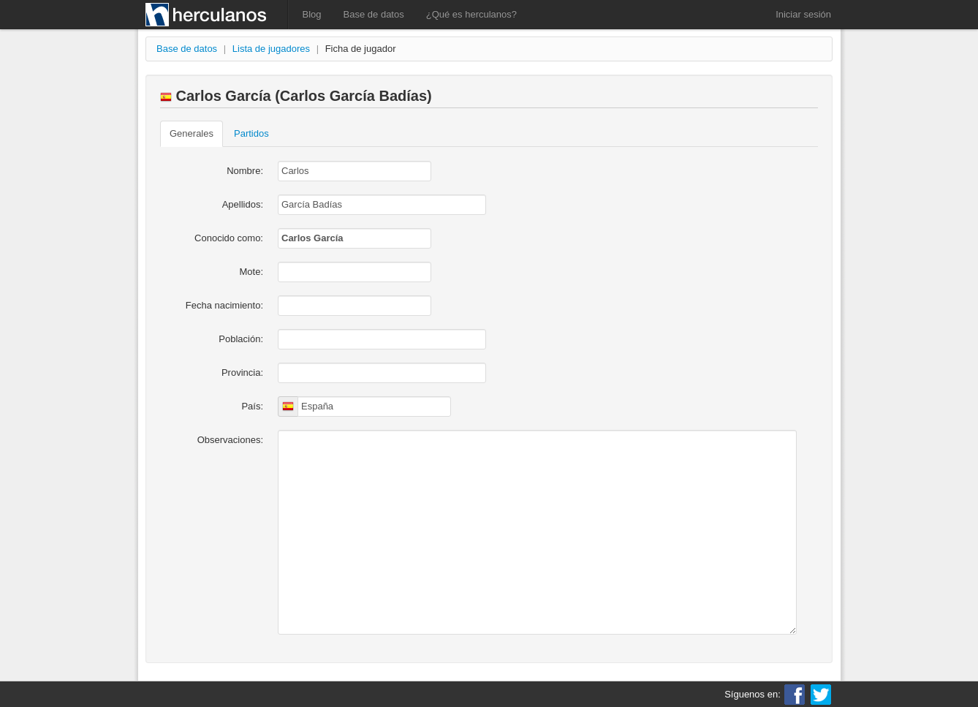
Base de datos (374, 14)
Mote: (251, 271)
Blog (312, 14)
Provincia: (242, 372)
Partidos (251, 133)
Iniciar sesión (803, 14)
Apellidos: (242, 204)
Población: (241, 338)
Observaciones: (230, 439)
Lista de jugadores (271, 48)
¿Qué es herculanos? (471, 14)
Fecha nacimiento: (224, 305)
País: (252, 406)
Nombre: (245, 170)
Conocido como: (228, 237)
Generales (191, 133)
